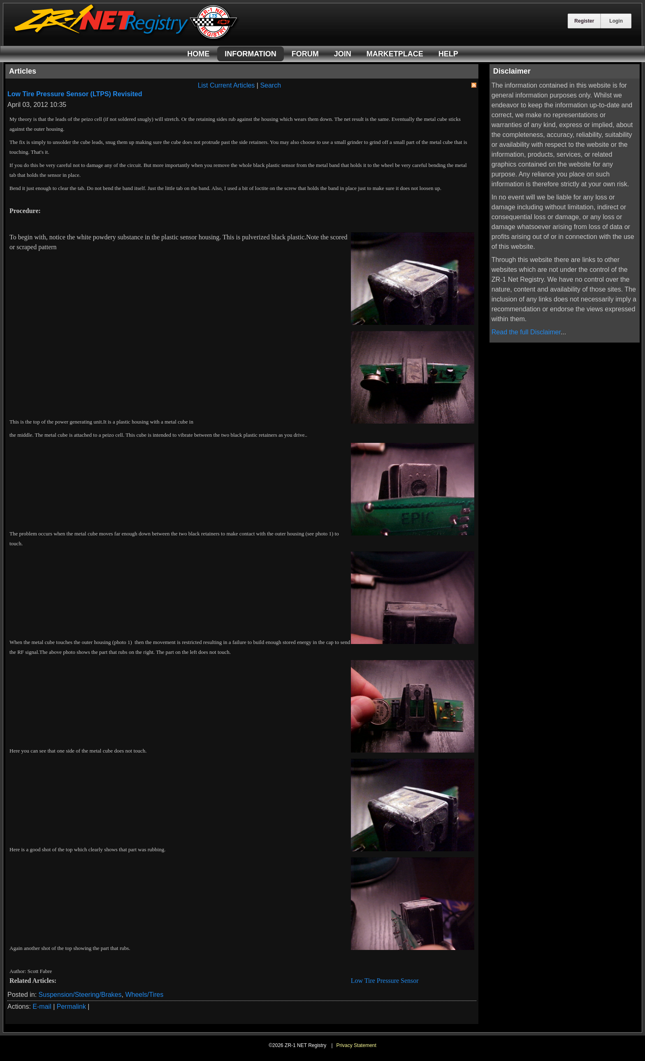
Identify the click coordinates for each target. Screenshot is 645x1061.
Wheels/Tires (144, 994)
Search (270, 85)
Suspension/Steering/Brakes (80, 994)
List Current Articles (226, 85)
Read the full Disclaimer (526, 332)
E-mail (41, 1006)
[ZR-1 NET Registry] (127, 38)
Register (584, 21)
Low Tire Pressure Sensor (385, 980)
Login (616, 21)
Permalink (71, 1006)
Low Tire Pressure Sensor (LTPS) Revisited (74, 93)
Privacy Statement (356, 1045)
